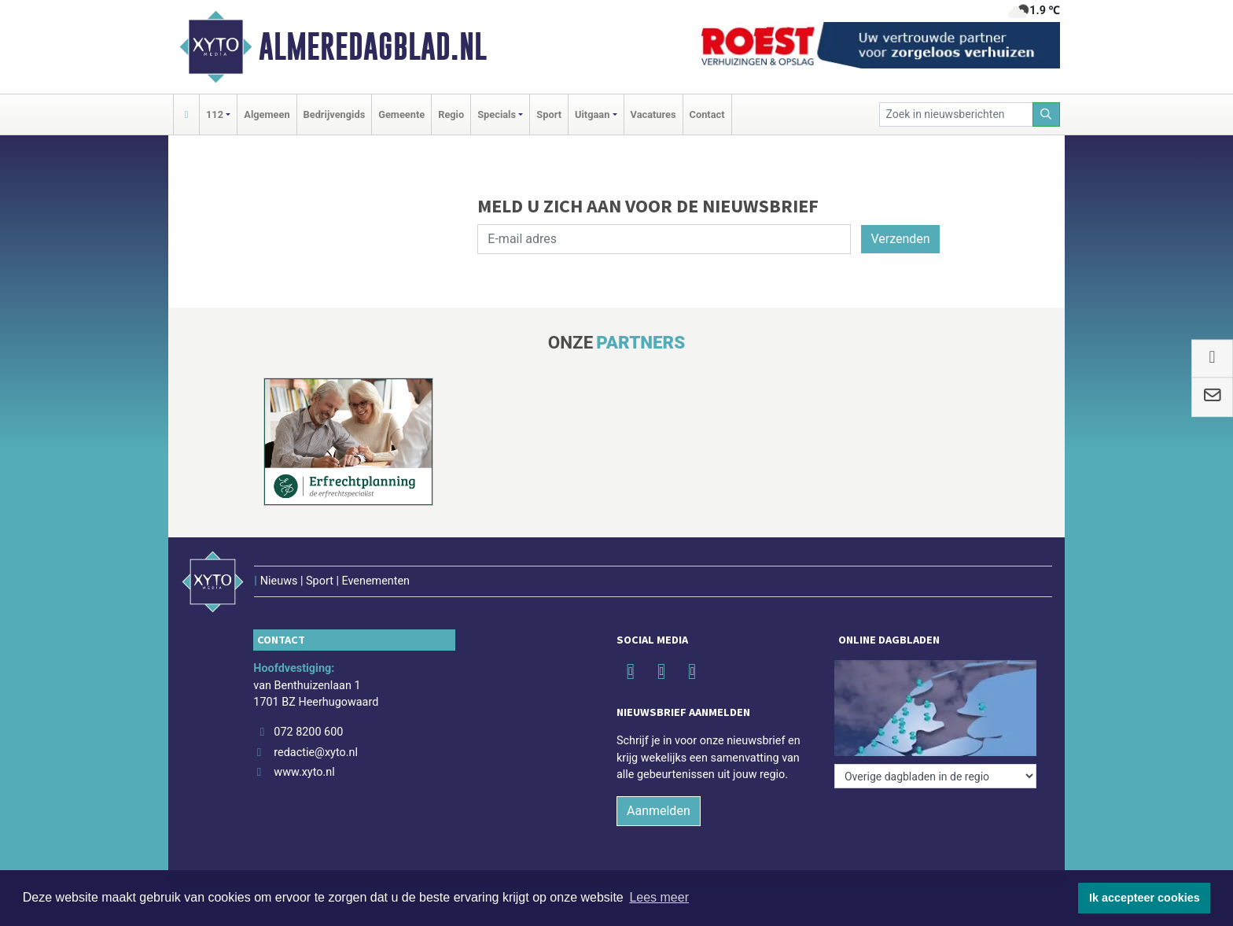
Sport (548, 114)
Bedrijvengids (335, 114)
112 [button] (214, 114)
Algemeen (266, 114)
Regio (451, 114)
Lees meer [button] (659, 897)
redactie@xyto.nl (316, 752)
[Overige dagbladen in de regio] (935, 776)
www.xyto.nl (304, 772)
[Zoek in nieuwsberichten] (956, 114)
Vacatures (653, 114)
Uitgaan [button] (592, 114)
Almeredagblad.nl (373, 46)
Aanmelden (658, 810)
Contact (707, 114)
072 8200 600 (308, 732)
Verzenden (899, 238)
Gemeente (401, 114)
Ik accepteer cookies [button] (1144, 897)
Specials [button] (496, 114)
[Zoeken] (1046, 114)
